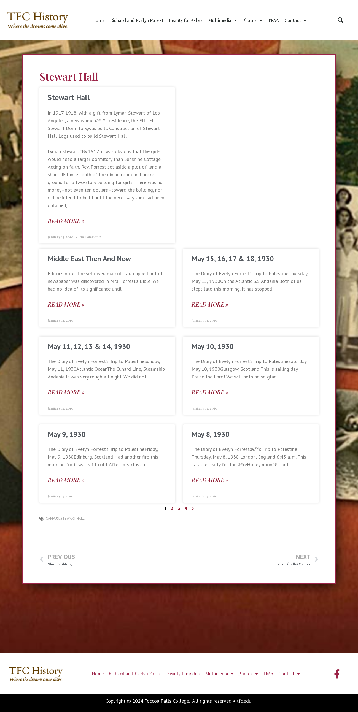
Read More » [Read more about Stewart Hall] (66, 220)
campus (52, 518)
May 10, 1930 (213, 346)
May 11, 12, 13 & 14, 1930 (89, 346)
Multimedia (222, 20)
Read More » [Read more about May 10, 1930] (210, 392)
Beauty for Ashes (185, 20)
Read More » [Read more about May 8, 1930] (210, 480)
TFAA (273, 20)
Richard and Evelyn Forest (136, 20)
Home (98, 20)
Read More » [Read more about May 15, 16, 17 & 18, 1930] (210, 304)
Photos (252, 20)
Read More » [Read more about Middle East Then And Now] (66, 304)
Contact (295, 20)
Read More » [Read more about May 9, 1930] (66, 480)
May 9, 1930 (67, 434)
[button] (340, 20)
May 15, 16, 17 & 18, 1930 (233, 258)
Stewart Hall (69, 97)
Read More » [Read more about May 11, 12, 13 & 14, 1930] (66, 392)
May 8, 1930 (211, 434)
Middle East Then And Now (89, 258)
